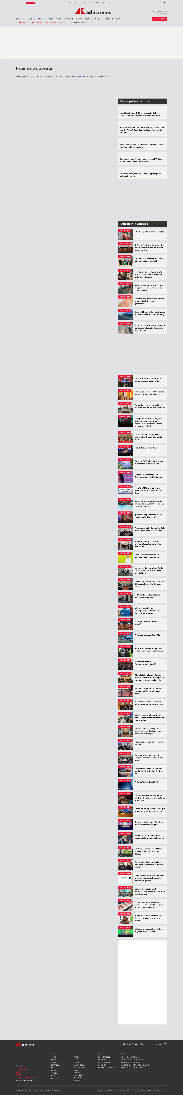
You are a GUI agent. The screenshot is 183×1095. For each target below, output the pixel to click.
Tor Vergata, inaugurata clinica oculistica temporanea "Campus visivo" (149, 865)
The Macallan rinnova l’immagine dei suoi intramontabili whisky (149, 393)
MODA (52, 1076)
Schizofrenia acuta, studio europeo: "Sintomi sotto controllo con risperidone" (150, 891)
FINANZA (53, 1070)
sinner (40, 23)
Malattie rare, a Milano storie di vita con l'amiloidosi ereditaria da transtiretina (149, 718)
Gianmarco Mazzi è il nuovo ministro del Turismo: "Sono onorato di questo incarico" (141, 160)
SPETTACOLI (68, 19)
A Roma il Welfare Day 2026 (147, 635)
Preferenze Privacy (160, 1090)
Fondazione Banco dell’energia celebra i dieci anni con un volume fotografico (150, 798)
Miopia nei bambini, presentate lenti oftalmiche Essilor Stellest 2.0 (149, 771)
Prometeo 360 (104, 1057)
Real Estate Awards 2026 (146, 448)
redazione (142, 1090)
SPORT (58, 19)
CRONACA (20, 19)
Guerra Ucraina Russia (56, 23)
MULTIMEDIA (78, 1075)
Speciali (100, 1054)
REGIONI (77, 1080)
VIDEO (107, 19)
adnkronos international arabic (135, 1065)
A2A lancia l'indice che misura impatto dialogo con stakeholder (149, 703)
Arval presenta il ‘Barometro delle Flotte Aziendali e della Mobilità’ (150, 529)
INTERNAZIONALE (78, 1068)
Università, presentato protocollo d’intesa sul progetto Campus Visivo (149, 584)
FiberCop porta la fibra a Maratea (149, 232)
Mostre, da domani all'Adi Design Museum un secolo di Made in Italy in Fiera (149, 570)
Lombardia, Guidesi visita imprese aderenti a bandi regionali (149, 259)
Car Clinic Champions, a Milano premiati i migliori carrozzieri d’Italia (148, 851)
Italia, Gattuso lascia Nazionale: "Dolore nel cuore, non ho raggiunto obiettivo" (141, 145)
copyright (111, 1090)
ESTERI (50, 19)
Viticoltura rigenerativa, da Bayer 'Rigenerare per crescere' (149, 930)
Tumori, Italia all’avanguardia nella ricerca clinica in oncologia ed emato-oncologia (149, 731)
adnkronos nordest (130, 1062)
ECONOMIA (31, 19)
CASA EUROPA (77, 1071)
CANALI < (98, 19)
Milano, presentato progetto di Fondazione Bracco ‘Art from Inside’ (148, 691)
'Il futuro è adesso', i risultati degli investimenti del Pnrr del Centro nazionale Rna (150, 248)
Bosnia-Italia (21, 23)
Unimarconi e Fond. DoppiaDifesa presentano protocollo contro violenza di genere (149, 878)
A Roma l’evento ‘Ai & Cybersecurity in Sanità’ (145, 663)
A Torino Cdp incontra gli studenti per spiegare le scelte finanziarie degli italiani (150, 328)
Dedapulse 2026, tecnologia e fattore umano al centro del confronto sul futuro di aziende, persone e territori (149, 422)
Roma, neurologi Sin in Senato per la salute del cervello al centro (150, 810)
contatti (135, 1090)
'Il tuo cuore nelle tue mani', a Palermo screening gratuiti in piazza (148, 918)
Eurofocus (103, 1060)
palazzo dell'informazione (133, 1068)
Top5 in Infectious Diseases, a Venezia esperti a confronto (148, 379)
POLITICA (41, 19)
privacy (127, 1090)
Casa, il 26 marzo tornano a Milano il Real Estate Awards (147, 556)
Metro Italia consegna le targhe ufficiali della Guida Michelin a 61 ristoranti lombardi (149, 504)
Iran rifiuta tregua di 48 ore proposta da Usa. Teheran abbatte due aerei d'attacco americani (139, 114)
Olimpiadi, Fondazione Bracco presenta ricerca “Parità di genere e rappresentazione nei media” (149, 677)
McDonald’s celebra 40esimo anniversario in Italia (147, 596)
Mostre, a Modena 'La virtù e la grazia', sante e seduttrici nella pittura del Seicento (148, 274)
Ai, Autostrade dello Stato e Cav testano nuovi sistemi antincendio (150, 649)
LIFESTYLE (54, 1078)
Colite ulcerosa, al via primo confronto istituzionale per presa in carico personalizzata (149, 905)
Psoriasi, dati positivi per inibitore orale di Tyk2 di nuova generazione (150, 301)
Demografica (104, 1062)
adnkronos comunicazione (133, 1060)
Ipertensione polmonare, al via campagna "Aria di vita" (148, 515)
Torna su (161, 1044)
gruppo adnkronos (129, 1057)
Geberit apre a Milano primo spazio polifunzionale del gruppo (149, 836)
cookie (149, 1090)
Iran (32, 23)
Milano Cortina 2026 (78, 23)
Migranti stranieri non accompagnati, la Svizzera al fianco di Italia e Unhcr (147, 611)
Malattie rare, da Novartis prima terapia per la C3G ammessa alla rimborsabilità (149, 288)
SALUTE (79, 19)
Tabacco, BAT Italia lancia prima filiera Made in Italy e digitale (149, 462)
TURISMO (77, 1057)
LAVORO (77, 1062)
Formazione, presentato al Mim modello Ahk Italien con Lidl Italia (150, 406)
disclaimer (120, 1090)
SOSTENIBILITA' (78, 1065)
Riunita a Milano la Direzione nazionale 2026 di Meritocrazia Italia (148, 490)
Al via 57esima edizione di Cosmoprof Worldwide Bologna (149, 475)
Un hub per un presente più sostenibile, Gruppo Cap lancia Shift (148, 437)
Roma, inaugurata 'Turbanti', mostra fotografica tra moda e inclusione (148, 544)
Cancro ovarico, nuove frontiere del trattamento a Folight (149, 823)
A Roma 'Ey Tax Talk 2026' (146, 782)
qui (80, 76)
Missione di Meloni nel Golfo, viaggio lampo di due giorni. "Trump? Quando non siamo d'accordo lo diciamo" (141, 130)
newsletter (102, 1090)
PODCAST (116, 19)
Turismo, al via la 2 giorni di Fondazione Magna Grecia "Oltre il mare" (150, 758)
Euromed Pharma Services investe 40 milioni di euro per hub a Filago (150, 313)
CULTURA (88, 19)
